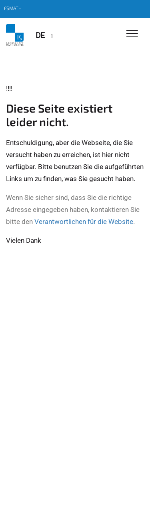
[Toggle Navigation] (132, 34)
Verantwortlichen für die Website (83, 222)
